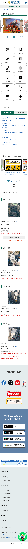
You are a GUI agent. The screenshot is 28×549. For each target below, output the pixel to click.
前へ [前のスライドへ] (2, 26)
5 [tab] (21, 37)
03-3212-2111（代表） (11, 537)
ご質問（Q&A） (6, 477)
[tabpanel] (14, 25)
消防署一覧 (5, 510)
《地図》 (3, 535)
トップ (3, 9)
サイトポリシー (6, 490)
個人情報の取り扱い (7, 493)
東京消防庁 (20, 112)
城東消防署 (7, 112)
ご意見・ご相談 (6, 480)
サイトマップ (6, 500)
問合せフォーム (14, 237)
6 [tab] (23, 180)
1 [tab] (6, 37)
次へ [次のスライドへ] (23, 26)
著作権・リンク (6, 497)
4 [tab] (17, 37)
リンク (4, 520)
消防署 (7, 9)
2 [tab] (10, 37)
